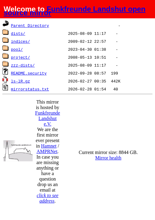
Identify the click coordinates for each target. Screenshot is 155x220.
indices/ (20, 41)
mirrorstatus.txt (30, 89)
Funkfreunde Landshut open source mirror (75, 11)
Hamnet (49, 145)
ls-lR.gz (20, 81)
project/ (20, 57)
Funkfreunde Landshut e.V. (47, 118)
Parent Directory (30, 25)
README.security (29, 73)
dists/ (18, 33)
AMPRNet (47, 151)
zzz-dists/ (23, 65)
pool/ (17, 49)
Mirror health (108, 157)
